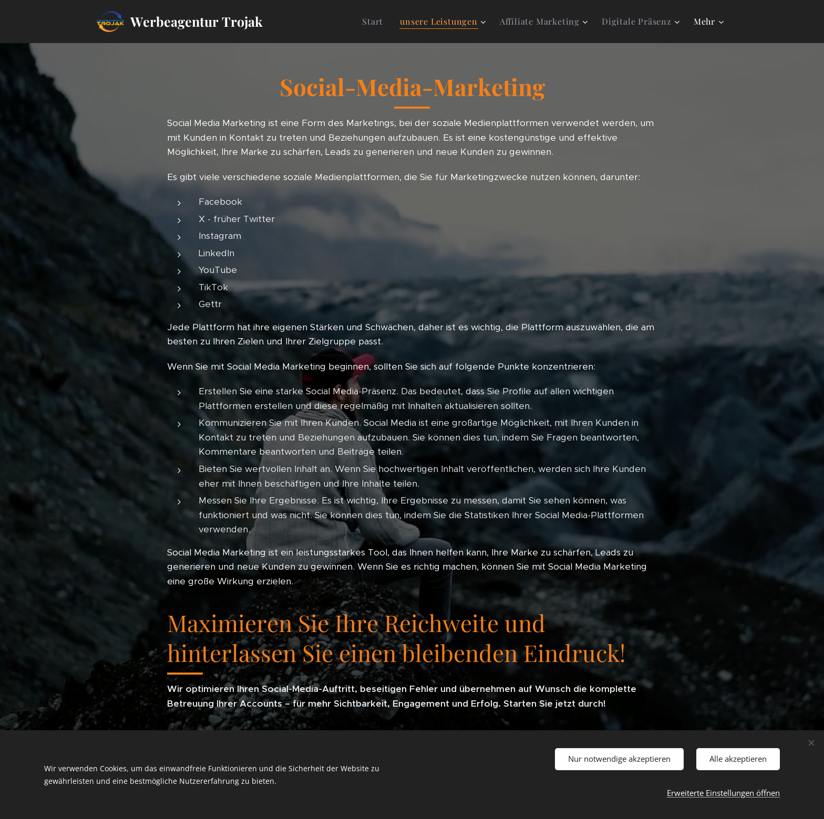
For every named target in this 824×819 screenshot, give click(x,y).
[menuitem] (375, 21)
